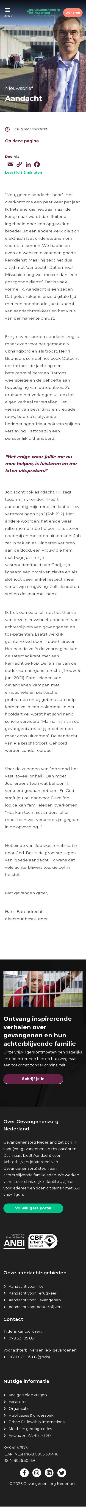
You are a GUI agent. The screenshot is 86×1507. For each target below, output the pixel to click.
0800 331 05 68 (23, 1357)
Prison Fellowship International (37, 1422)
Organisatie (19, 1408)
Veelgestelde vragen (28, 1395)
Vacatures (18, 1402)
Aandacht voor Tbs (26, 1286)
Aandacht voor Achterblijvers (35, 1307)
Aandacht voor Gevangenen (35, 1300)
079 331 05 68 (21, 1338)
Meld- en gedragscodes (30, 1429)
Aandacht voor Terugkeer (33, 1293)
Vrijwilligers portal (33, 1208)
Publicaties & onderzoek (31, 1415)
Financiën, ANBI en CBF (30, 1435)
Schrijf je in (33, 1079)
